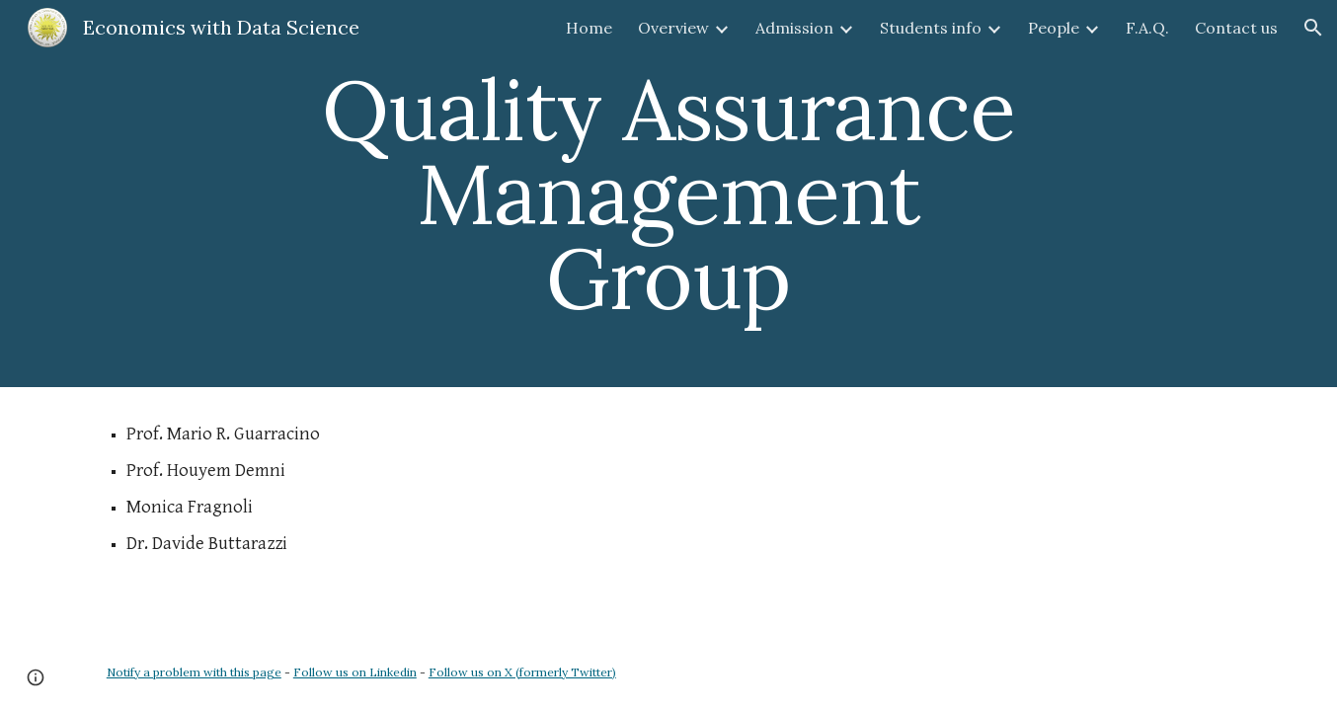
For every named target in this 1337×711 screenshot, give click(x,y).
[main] (668, 193)
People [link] (1053, 28)
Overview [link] (673, 28)
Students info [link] (931, 28)
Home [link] (589, 28)
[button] (1313, 27)
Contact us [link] (1236, 28)
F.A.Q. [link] (1147, 28)
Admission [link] (794, 28)
